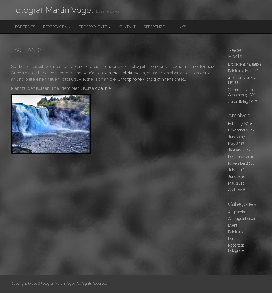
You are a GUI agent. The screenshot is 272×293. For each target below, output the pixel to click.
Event (232, 225)
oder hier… (104, 88)
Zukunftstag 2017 (242, 101)
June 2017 (236, 137)
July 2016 (236, 170)
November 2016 (241, 163)
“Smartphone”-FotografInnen (144, 79)
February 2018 (240, 123)
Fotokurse (236, 232)
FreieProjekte (94, 27)
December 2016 (241, 157)
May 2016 (236, 183)
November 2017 (241, 130)
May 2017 (236, 143)
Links (181, 27)
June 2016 (236, 177)
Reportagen (57, 27)
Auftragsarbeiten (241, 218)
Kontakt (127, 27)
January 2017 (239, 150)
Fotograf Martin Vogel (52, 10)
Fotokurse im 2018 (243, 71)
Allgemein (236, 212)
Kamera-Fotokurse (121, 72)
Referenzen (156, 27)
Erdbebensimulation (244, 64)
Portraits (25, 27)
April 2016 (236, 190)
